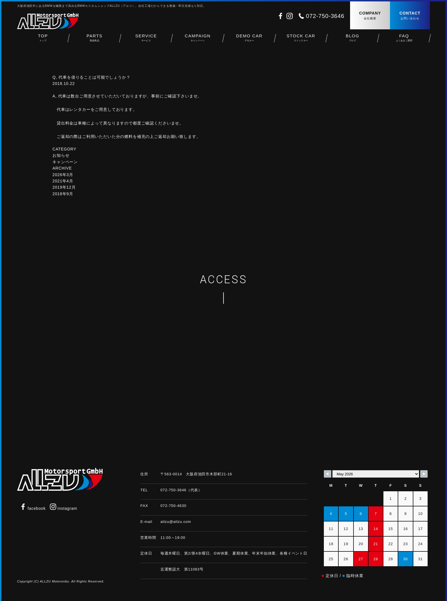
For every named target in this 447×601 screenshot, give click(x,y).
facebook (33, 508)
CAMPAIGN (198, 40)
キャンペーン (65, 162)
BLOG (352, 40)
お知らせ (60, 155)
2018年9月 (62, 193)
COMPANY (370, 16)
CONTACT (410, 16)
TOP (43, 40)
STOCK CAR (301, 40)
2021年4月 (62, 181)
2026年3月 (62, 174)
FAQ (404, 40)
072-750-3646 (325, 16)
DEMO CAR (249, 40)
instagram (63, 508)
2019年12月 (64, 187)
